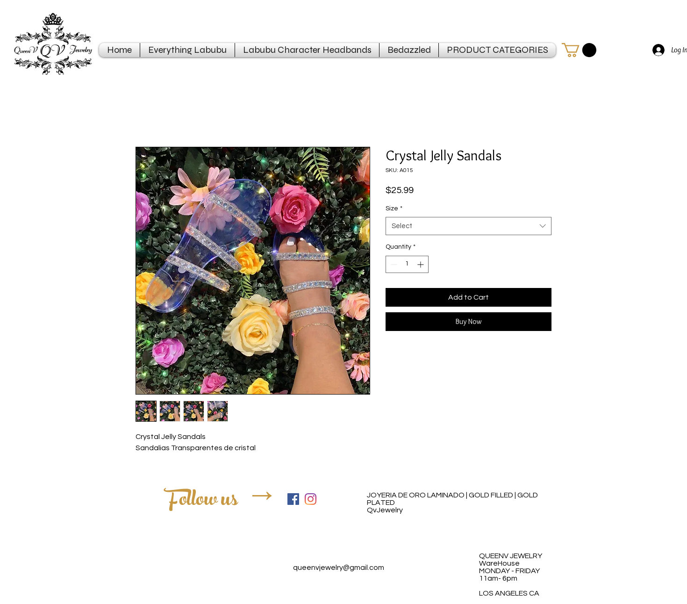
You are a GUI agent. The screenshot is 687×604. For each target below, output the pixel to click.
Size (394, 208)
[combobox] (468, 226)
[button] (579, 50)
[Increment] (421, 264)
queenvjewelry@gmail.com (338, 567)
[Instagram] (310, 499)
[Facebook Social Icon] (293, 499)
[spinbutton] (407, 264)
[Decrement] (393, 264)
